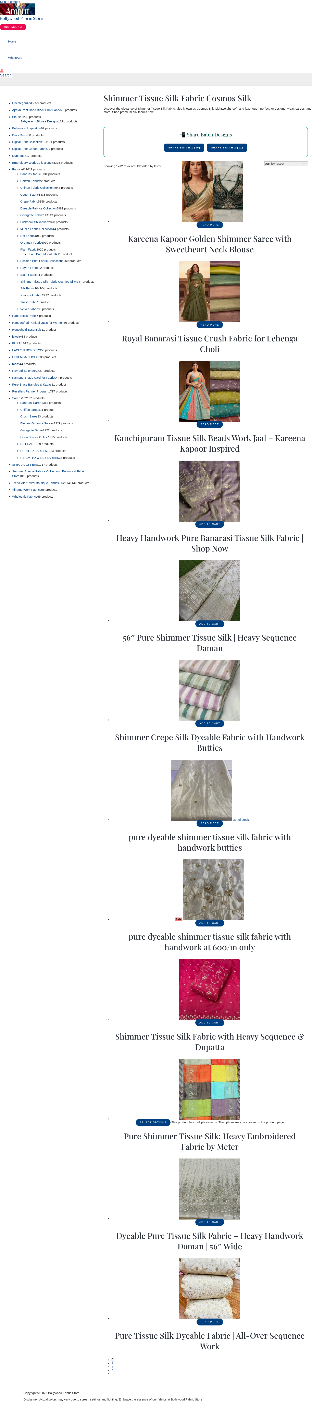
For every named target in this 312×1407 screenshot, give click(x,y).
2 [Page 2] (112, 1363)
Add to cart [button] (209, 524)
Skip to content (10, 1)
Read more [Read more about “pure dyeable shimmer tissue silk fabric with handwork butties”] (210, 823)
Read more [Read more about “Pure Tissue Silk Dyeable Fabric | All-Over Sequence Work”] (210, 1322)
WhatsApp (15, 57)
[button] (13, 27)
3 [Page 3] (112, 1366)
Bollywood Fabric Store (21, 18)
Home (12, 41)
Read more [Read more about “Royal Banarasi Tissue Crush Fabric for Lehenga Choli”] (210, 324)
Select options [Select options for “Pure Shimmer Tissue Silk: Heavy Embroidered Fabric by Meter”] (153, 1122)
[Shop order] (286, 163)
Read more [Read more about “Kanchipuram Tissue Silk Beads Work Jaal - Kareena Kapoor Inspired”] (210, 424)
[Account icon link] (2, 71)
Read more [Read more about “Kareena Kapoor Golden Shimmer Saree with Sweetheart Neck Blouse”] (210, 224)
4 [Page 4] (112, 1370)
